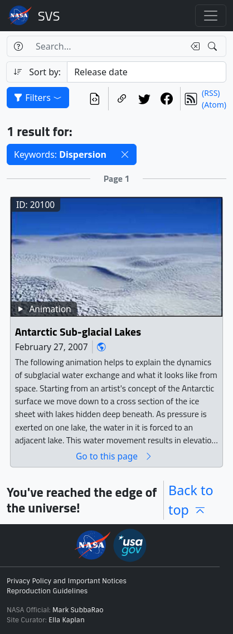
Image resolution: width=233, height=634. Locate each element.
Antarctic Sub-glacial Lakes (78, 331)
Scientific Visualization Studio (49, 16)
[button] (125, 154)
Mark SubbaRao (78, 610)
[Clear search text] (193, 46)
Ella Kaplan (66, 620)
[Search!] (213, 46)
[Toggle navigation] (210, 15)
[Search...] (107, 46)
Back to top (190, 500)
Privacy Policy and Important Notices (67, 581)
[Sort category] (146, 72)
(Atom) (214, 104)
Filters (38, 97)
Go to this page (114, 456)
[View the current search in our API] (95, 98)
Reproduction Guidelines (47, 591)
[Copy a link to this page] (122, 98)
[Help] (18, 46)
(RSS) (211, 93)
